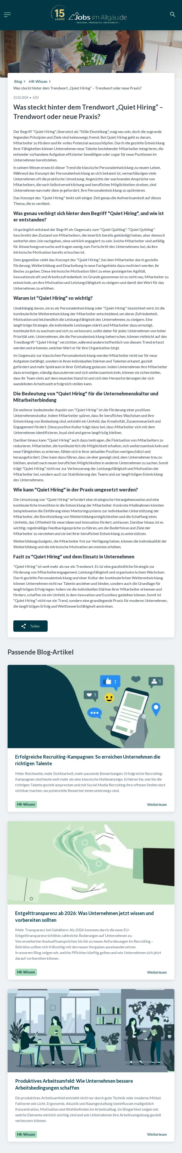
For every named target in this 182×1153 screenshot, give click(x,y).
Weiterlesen (157, 804)
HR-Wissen (38, 81)
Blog (18, 81)
